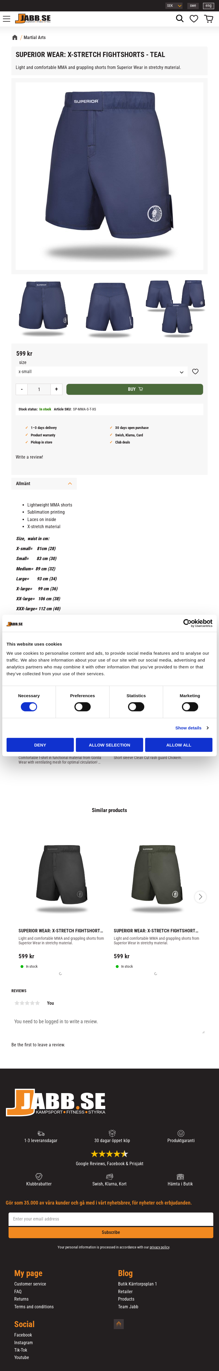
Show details (188, 727)
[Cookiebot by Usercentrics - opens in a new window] (187, 623)
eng (209, 5)
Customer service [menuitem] (30, 1284)
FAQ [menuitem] (18, 1291)
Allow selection (109, 744)
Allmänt (23, 483)
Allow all (178, 744)
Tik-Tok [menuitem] (20, 1350)
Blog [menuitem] (125, 1273)
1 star (16, 1003)
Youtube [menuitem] (21, 1357)
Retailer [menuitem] (125, 1291)
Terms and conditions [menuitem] (34, 1306)
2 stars (22, 1003)
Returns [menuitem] (21, 1299)
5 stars (37, 1003)
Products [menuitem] (126, 1299)
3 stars (27, 1003)
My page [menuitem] (28, 1273)
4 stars (32, 1003)
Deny (40, 744)
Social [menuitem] (24, 1324)
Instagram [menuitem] (23, 1342)
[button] (10, 19)
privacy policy (159, 1247)
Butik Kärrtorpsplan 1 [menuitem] (137, 1284)
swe (193, 5)
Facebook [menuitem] (23, 1335)
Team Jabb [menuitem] (128, 1306)
